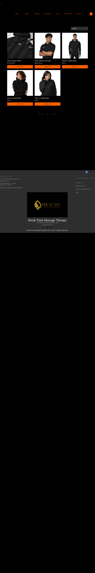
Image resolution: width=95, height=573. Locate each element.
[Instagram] (51, 227)
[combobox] (79, 28)
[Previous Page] (43, 114)
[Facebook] (43, 227)
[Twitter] (47, 227)
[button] (91, 13)
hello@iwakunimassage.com (47, 223)
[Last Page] (55, 114)
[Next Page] (52, 114)
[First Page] (40, 114)
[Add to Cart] (20, 66)
